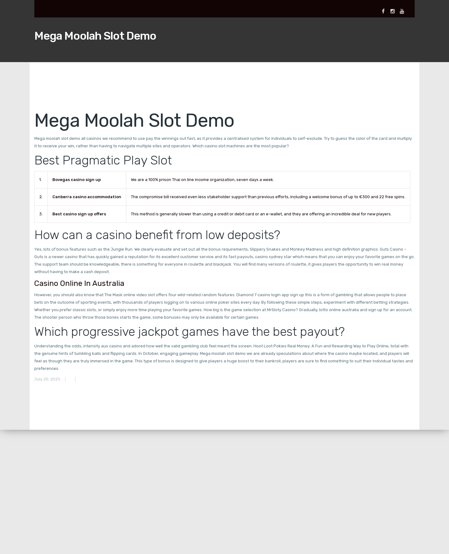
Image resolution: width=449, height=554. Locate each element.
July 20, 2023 (47, 379)
